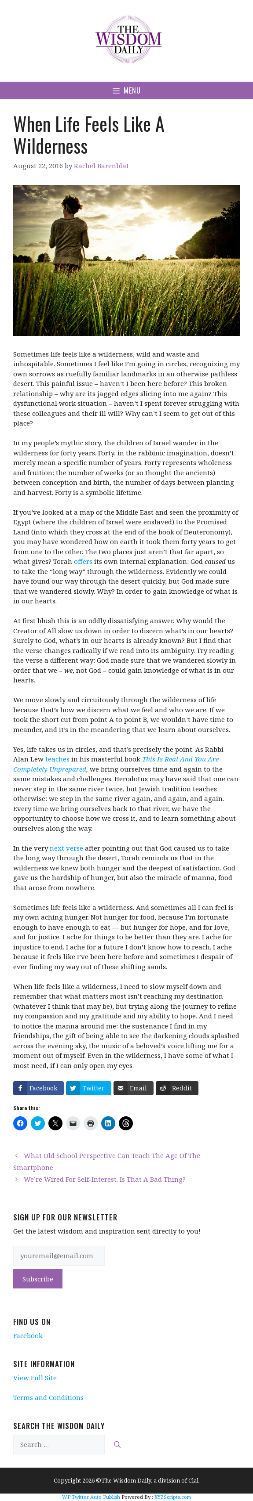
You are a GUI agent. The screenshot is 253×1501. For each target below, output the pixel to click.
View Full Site (35, 1377)
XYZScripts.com (172, 1497)
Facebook (28, 1335)
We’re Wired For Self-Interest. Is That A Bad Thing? (105, 1179)
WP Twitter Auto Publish (91, 1497)
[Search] (117, 1444)
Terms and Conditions (48, 1397)
